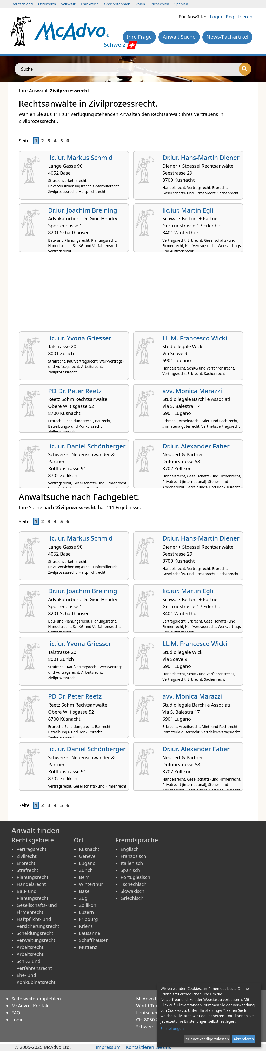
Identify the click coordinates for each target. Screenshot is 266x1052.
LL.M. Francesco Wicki (194, 338)
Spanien (181, 4)
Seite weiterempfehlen (36, 998)
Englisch (130, 849)
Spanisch (130, 870)
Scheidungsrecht (35, 933)
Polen (140, 4)
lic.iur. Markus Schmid (80, 157)
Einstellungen (172, 1028)
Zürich (86, 870)
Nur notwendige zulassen (207, 1038)
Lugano (87, 863)
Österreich (47, 4)
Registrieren (239, 16)
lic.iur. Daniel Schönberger (86, 446)
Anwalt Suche (179, 36)
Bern (84, 877)
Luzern (86, 912)
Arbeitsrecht (30, 947)
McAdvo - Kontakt (30, 1005)
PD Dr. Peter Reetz (75, 390)
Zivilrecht (27, 856)
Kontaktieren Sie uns (148, 1047)
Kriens (86, 926)
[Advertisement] (133, 293)
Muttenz (88, 947)
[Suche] (245, 69)
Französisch (133, 856)
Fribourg (88, 919)
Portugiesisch (135, 877)
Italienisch (132, 863)
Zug (83, 898)
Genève (87, 856)
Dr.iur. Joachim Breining (82, 210)
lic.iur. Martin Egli (187, 210)
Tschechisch (134, 884)
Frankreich (90, 4)
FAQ (15, 1012)
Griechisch (132, 898)
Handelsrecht (31, 884)
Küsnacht (89, 849)
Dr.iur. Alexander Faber (196, 446)
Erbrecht (26, 863)
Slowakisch (132, 891)
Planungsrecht (32, 877)
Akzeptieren (244, 1038)
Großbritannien (117, 4)
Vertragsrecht (31, 849)
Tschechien (159, 4)
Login (216, 16)
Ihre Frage (139, 36)
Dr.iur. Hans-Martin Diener (201, 157)
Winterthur (91, 884)
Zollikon (87, 905)
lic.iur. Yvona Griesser (79, 338)
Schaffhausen (94, 940)
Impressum (108, 1047)
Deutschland (22, 4)
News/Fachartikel (227, 36)
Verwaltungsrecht (36, 940)
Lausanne (89, 933)
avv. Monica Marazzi (192, 390)
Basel (85, 891)
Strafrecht (27, 870)
